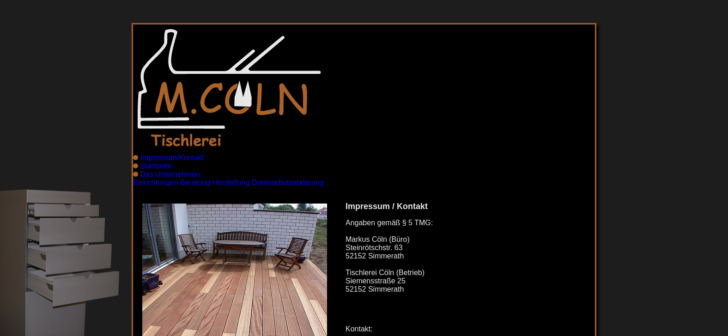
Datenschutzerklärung (288, 182)
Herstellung (231, 182)
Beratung (195, 182)
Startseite (155, 166)
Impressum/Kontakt (172, 158)
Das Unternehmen (170, 174)
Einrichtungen (155, 182)
